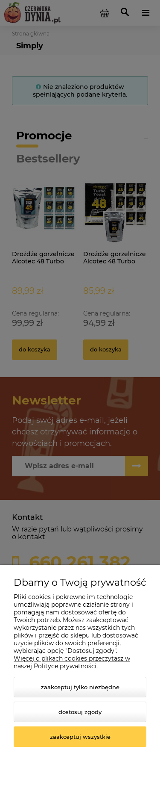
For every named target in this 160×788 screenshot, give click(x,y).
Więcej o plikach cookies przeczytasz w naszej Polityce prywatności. (72, 662)
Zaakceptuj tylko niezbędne (80, 687)
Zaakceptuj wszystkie (80, 736)
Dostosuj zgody (80, 711)
